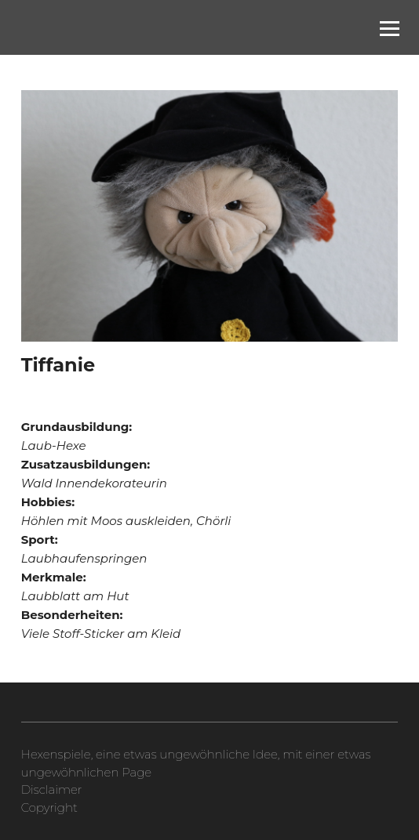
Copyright (49, 807)
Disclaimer (51, 789)
